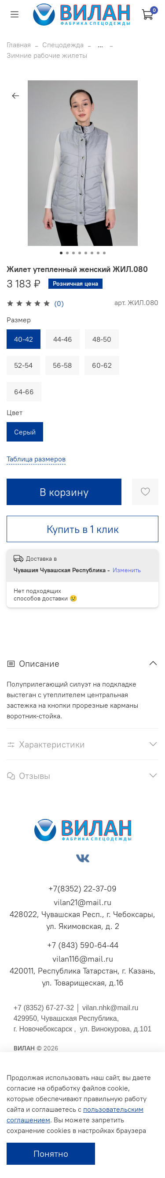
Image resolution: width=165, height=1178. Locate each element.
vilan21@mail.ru (82, 902)
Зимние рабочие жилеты (47, 55)
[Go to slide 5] (85, 253)
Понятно (50, 1153)
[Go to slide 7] (98, 253)
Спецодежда (63, 44)
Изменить (127, 570)
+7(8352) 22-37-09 (82, 889)
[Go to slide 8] (104, 253)
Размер (19, 320)
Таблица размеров (36, 458)
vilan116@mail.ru (82, 959)
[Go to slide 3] (73, 253)
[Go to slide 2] (67, 253)
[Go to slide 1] (61, 253)
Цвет (14, 412)
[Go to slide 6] (92, 253)
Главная (19, 44)
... (100, 45)
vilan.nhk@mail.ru (110, 1008)
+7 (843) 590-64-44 (82, 945)
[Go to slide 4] (79, 253)
